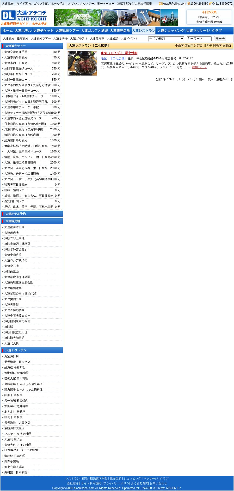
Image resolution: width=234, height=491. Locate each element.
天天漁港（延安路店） (18, 362)
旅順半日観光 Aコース (18, 68)
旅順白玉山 (11, 271)
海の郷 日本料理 (14, 456)
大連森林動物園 (14, 310)
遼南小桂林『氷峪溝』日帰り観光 (26, 146)
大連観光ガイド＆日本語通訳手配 (26, 101)
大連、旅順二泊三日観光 (20, 162)
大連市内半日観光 (15, 57)
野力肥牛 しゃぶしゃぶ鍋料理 (23, 389)
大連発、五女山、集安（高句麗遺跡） (28, 179)
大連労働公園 (13, 299)
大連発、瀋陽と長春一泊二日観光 (26, 168)
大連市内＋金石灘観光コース (23, 118)
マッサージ (150, 478)
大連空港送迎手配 (15, 52)
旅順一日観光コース (17, 79)
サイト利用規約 (91, 483)
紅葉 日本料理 (13, 395)
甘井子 (207, 45)
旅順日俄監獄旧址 (15, 332)
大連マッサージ (198, 30)
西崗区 (189, 45)
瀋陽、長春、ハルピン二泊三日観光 (27, 157)
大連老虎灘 (11, 232)
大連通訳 (112, 38)
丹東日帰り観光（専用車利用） (24, 129)
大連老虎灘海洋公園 (17, 277)
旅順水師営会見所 (15, 249)
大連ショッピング (170, 30)
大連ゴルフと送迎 (94, 30)
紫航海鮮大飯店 (14, 428)
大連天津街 (11, 304)
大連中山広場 (13, 255)
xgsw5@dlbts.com (174, 3)
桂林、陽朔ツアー (15, 190)
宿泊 (85, 478)
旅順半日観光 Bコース (18, 74)
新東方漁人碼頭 (15, 467)
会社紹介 (73, 483)
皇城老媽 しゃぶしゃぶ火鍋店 (23, 384)
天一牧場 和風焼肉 (16, 400)
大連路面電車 (13, 288)
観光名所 (115, 478)
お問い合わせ (158, 483)
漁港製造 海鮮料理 (16, 406)
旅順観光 (22, 38)
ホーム (8, 30)
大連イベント (129, 38)
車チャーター (105, 3)
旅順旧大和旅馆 (14, 338)
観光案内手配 (98, 478)
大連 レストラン (16, 350)
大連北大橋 (11, 343)
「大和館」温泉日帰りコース (23, 151)
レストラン (72, 478)
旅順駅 (8, 326)
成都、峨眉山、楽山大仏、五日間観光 (28, 195)
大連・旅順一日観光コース (21, 90)
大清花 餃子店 (13, 439)
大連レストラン (143, 30)
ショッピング (132, 478)
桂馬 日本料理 (13, 417)
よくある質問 (139, 483)
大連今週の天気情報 (209, 22)
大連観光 (7, 3)
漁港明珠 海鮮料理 (16, 373)
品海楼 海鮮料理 (14, 367)
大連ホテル (23, 30)
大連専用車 (97, 38)
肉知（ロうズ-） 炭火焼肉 (119, 53)
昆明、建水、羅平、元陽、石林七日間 (28, 206)
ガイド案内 (23, 3)
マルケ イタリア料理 (17, 433)
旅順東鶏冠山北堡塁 (17, 244)
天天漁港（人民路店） (18, 422)
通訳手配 (123, 3)
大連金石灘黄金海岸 (17, 315)
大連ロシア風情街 (15, 260)
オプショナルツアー (81, 3)
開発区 (217, 45)
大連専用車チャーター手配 (21, 107)
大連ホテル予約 (16, 213)
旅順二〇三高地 (14, 238)
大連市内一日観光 (15, 63)
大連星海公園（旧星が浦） (21, 293)
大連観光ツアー (67, 30)
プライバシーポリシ (116, 483)
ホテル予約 (58, 3)
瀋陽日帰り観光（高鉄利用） (23, 135)
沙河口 (198, 45)
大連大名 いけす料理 (19, 445)
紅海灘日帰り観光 (15, 140)
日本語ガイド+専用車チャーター (25, 96)
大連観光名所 (120, 30)
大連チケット (43, 30)
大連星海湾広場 (14, 227)
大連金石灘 (11, 266)
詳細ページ (199, 67)
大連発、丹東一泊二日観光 (21, 173)
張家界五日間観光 (15, 184)
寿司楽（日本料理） (17, 472)
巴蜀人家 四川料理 (16, 378)
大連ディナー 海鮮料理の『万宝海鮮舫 (29, 112)
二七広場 (118, 58)
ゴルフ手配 (41, 3)
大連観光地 (13, 221)
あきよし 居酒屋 (14, 411)
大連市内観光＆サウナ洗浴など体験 (27, 85)
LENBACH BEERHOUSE (21, 450)
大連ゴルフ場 (78, 38)
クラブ (217, 30)
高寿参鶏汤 (11, 461)
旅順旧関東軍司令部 (17, 321)
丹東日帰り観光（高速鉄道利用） (26, 124)
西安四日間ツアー (15, 201)
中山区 (179, 45)
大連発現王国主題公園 (18, 282)
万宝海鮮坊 (11, 356)
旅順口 (226, 45)
